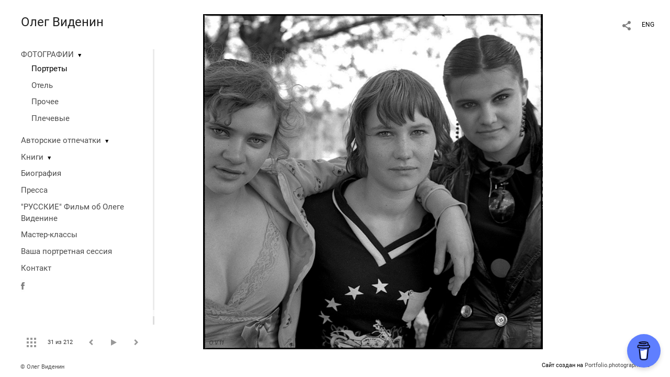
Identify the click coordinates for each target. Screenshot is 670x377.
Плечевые (50, 118)
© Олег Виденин (42, 366)
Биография (41, 173)
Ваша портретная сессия (66, 251)
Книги (32, 157)
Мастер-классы (49, 234)
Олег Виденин (62, 22)
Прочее (45, 101)
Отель (42, 85)
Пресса (34, 190)
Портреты (49, 68)
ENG (648, 24)
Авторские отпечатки (61, 140)
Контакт (36, 268)
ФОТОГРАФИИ (47, 54)
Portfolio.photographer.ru (617, 365)
